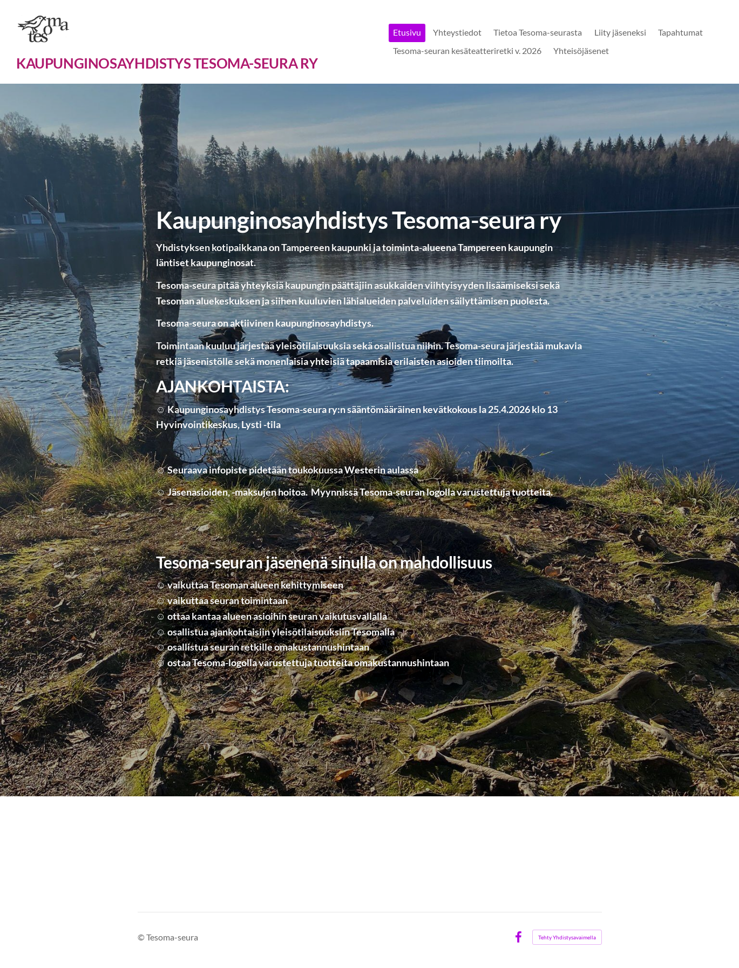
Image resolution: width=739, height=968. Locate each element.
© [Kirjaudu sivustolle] (142, 937)
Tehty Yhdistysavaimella (567, 937)
